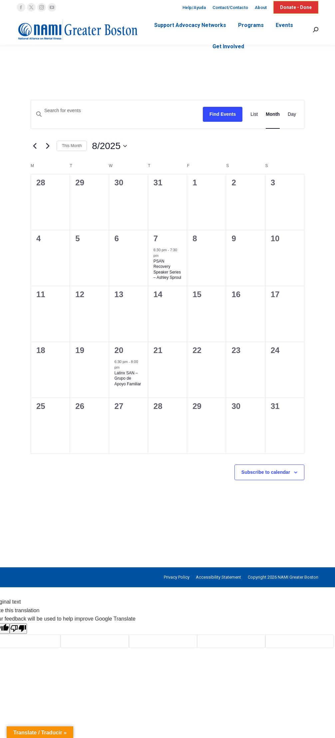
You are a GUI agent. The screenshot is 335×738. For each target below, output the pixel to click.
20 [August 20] (119, 350)
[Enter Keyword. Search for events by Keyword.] (117, 110)
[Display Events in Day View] (292, 114)
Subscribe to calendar (265, 472)
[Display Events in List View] (254, 114)
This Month (72, 145)
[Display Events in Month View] (273, 114)
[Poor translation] (18, 628)
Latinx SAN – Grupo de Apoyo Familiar (128, 378)
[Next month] (48, 146)
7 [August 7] (156, 238)
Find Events (222, 114)
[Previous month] (35, 146)
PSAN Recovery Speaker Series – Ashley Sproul (167, 269)
